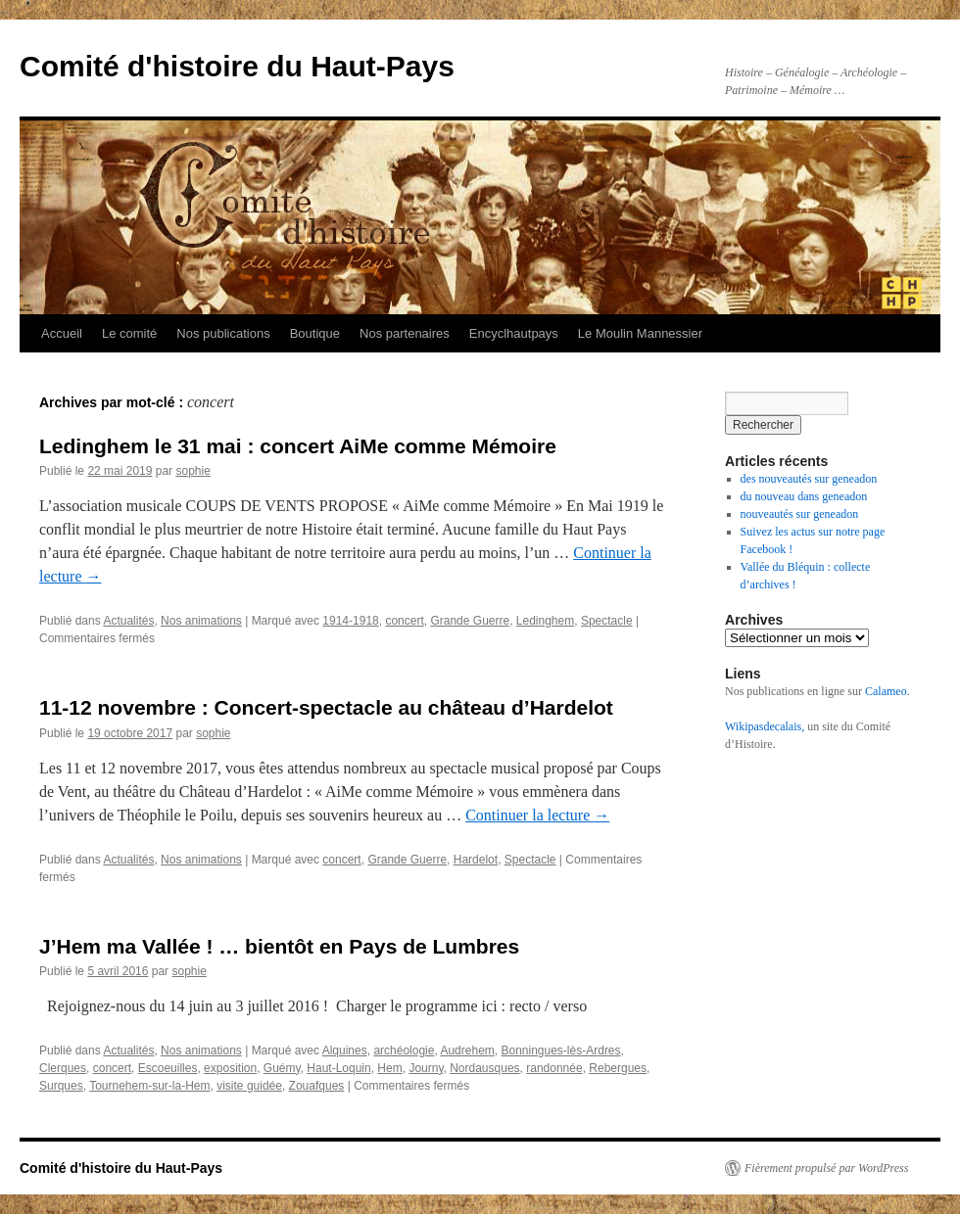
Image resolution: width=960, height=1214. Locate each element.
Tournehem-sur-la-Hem (149, 1086)
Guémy (282, 1068)
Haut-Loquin (338, 1068)
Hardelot (476, 859)
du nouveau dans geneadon (804, 496)
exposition (230, 1068)
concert (404, 621)
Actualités (128, 621)
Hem (389, 1068)
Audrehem (467, 1050)
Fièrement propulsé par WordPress (826, 1168)
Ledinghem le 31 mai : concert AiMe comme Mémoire (297, 446)
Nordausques (484, 1068)
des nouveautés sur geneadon (809, 479)
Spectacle (607, 621)
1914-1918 (350, 621)
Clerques (62, 1068)
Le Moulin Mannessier (640, 333)
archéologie (403, 1050)
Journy (425, 1068)
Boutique (315, 333)
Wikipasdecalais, (764, 726)
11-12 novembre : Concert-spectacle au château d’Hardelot (326, 707)
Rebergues (618, 1068)
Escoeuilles (168, 1068)
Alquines (344, 1050)
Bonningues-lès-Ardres (560, 1050)
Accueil (61, 333)
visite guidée (249, 1086)
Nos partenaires (405, 333)
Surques (61, 1086)
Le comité (129, 333)
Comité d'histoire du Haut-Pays (237, 66)
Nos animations (201, 621)
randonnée (554, 1068)
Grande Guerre (469, 621)
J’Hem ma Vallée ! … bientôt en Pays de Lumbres (279, 946)
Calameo (886, 691)
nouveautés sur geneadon (800, 514)
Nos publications (222, 333)
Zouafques (317, 1086)
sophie (192, 471)
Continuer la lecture (537, 815)
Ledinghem (545, 621)
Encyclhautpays (513, 333)
